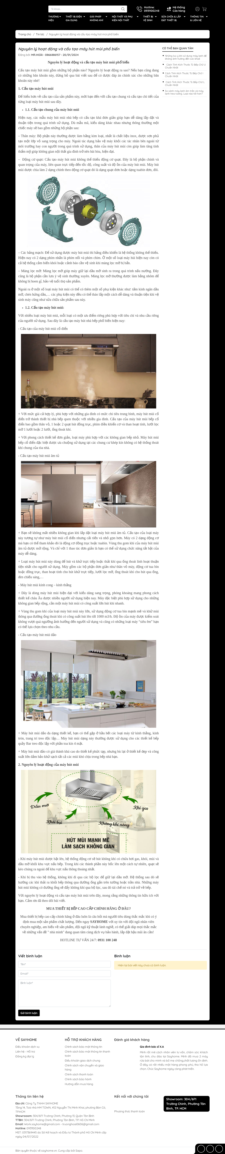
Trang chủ (24, 34)
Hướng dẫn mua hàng (79, 1084)
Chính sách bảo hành (78, 1079)
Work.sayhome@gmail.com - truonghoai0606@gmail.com (61, 1124)
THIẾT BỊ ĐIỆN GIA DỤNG (76, 18)
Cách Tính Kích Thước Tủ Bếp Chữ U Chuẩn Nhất (185, 66)
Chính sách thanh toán (79, 1074)
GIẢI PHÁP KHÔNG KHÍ (99, 18)
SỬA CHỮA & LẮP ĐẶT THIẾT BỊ (174, 18)
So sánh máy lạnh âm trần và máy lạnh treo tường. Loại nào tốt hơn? (184, 92)
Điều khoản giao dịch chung (82, 1060)
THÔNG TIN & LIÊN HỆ (200, 18)
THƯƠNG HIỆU (55, 18)
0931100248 (34, 1128)
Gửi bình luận (28, 1013)
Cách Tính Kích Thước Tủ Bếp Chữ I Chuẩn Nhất (184, 75)
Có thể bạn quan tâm (177, 48)
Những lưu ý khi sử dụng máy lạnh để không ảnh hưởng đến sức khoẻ (186, 57)
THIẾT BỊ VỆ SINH (151, 18)
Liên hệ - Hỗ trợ (25, 1051)
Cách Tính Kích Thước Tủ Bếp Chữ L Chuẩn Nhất (185, 84)
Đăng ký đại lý (24, 1056)
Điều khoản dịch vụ (27, 1046)
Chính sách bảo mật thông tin (83, 1046)
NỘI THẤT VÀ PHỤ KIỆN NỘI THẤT (126, 18)
